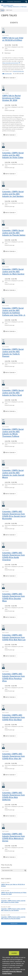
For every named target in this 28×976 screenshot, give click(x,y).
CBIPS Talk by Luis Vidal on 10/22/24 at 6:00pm (12, 39)
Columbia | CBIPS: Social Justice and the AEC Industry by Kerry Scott (13, 392)
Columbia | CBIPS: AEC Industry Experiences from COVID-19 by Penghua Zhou (13, 677)
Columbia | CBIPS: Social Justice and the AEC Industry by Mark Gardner (13, 271)
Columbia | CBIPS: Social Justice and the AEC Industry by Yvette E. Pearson (13, 353)
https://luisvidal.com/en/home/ (10, 63)
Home (2, 10)
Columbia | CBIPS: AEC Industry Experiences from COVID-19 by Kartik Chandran (13, 556)
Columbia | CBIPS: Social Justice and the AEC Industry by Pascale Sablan (13, 232)
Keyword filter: (5, 868)
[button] (2, 1)
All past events (14, 923)
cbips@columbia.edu (18, 71)
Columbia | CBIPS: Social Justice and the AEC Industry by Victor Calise (13, 155)
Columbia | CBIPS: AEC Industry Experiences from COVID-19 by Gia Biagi (13, 717)
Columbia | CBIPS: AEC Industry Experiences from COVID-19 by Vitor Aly (13, 756)
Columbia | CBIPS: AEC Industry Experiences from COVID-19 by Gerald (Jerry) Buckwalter (14, 515)
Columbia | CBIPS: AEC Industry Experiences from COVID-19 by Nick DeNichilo (13, 796)
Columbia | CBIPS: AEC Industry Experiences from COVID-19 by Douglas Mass (13, 597)
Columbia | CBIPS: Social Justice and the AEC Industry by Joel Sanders (13, 194)
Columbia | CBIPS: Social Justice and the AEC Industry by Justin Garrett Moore (13, 474)
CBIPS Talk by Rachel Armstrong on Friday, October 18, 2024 (11, 98)
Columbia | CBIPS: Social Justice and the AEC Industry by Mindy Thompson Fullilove (13, 433)
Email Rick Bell (8, 73)
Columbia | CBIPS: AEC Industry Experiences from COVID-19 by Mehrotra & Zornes (13, 837)
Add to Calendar (10, 78)
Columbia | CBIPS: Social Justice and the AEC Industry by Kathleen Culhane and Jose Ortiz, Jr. (13, 311)
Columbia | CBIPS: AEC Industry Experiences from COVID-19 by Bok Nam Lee (14, 637)
